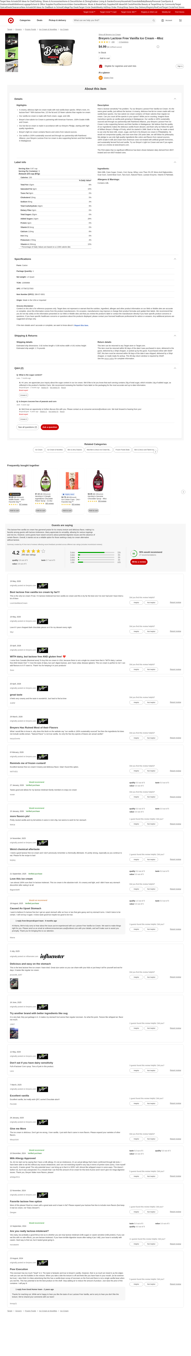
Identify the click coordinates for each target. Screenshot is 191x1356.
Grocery (117, 1)
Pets (135, 4)
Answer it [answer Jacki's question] (23, 419)
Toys (56, 4)
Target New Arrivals (9, 1)
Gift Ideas (119, 4)
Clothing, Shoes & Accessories (48, 1)
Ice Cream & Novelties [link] (55, 450)
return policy (109, 358)
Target (9, 29)
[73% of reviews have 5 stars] (95, 552)
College (66, 7)
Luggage (27, 4)
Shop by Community (166, 4)
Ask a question (49, 427)
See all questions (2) (27, 427)
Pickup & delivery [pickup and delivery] (58, 20)
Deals (9, 7)
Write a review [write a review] (139, 562)
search (153, 20)
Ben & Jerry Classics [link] (75, 450)
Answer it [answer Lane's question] (23, 395)
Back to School (56, 7)
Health (11, 4)
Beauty (149, 1)
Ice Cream (64, 29)
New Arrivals (27, 7)
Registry (150, 7)
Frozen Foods (30, 29)
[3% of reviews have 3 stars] (95, 557)
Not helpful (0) (55, 388)
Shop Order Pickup (114, 7)
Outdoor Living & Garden (102, 1)
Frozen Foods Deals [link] (123, 450)
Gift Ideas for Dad (26, 1)
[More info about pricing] (158, 46)
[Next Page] (155, 452)
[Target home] (11, 20)
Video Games (74, 4)
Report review (175, 602)
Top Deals (74, 7)
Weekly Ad (101, 7)
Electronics (63, 4)
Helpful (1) (43, 412)
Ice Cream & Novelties (48, 29)
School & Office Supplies (42, 4)
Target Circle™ (89, 12)
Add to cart (105, 58)
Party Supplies (108, 4)
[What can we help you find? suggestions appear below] (114, 20)
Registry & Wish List (149, 12)
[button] (15, 494)
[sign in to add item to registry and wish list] (180, 66)
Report (63, 388)
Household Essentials (131, 1)
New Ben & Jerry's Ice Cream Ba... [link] (99, 450)
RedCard (158, 7)
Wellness (18, 4)
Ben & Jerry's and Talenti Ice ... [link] (145, 450)
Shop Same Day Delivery (134, 7)
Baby (143, 1)
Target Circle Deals (87, 7)
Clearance (16, 7)
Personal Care (158, 1)
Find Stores (179, 7)
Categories (26, 20)
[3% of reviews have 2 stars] (95, 560)
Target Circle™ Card (108, 12)
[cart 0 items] (180, 20)
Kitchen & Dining (83, 1)
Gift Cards (128, 4)
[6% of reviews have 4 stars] (95, 555)
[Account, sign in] (167, 20)
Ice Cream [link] (38, 450)
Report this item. (81, 325)
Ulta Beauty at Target (147, 4)
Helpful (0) (44, 388)
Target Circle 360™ (128, 12)
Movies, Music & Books (91, 4)
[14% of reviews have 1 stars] (95, 562)
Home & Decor (69, 1)
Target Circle (168, 7)
